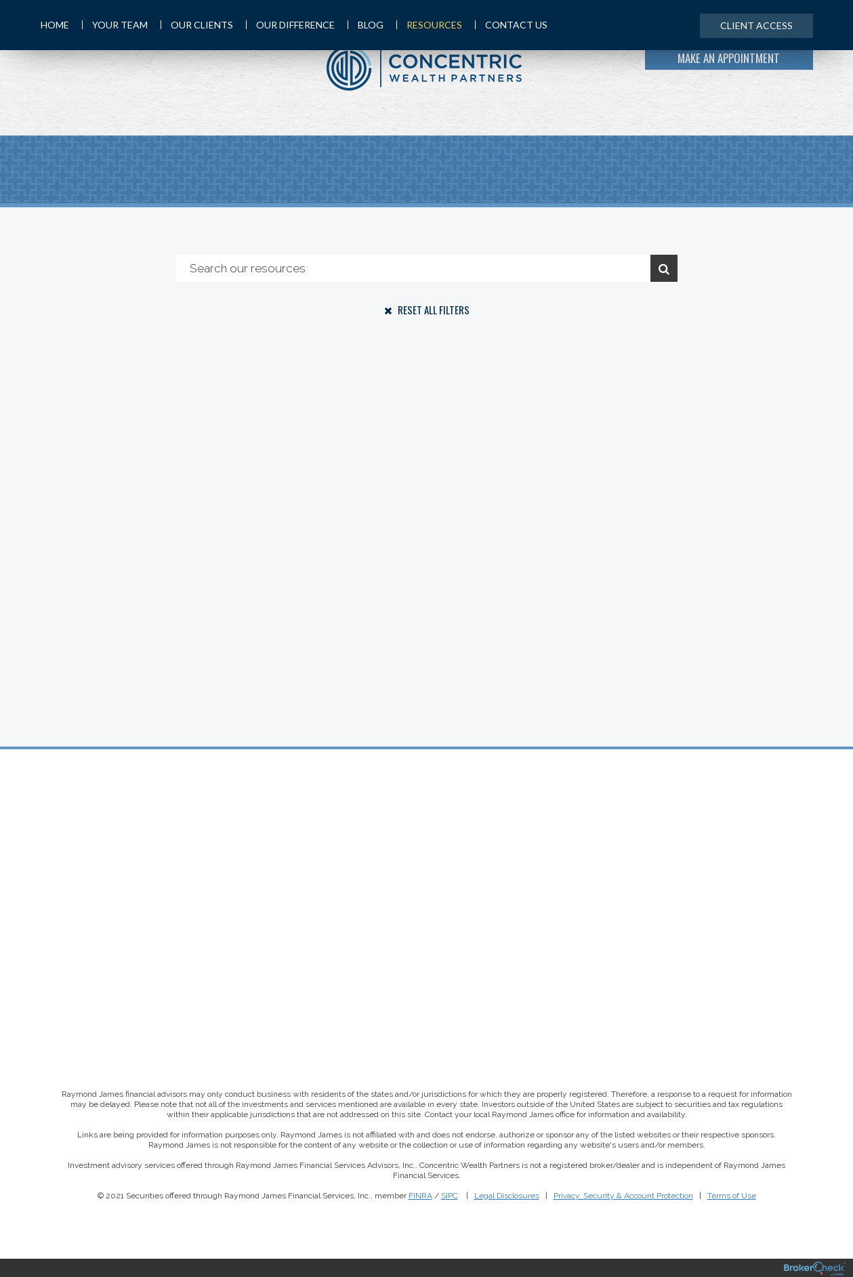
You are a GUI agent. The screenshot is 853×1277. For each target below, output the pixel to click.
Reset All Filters (427, 309)
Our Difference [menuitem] (290, 24)
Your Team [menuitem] (115, 24)
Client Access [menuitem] (756, 25)
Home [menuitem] (55, 24)
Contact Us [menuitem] (511, 24)
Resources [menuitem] (429, 24)
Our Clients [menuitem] (197, 24)
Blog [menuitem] (365, 24)
